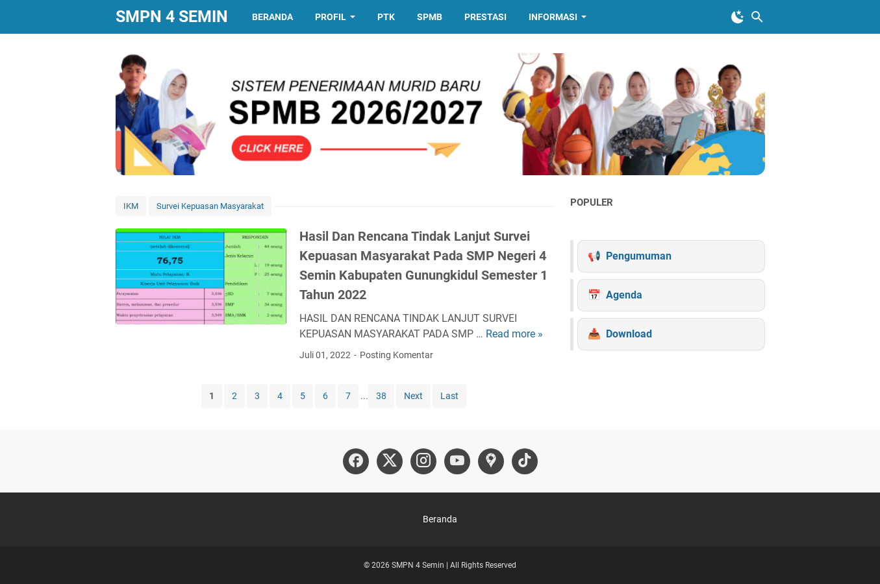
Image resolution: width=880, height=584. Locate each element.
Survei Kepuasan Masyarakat (210, 206)
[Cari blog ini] (757, 17)
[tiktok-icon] (525, 461)
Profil (330, 17)
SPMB (429, 17)
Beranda (272, 17)
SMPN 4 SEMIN (172, 16)
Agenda (624, 295)
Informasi (553, 17)
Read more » (514, 334)
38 (381, 396)
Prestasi (485, 17)
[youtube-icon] (457, 461)
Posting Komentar (396, 355)
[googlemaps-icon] (491, 461)
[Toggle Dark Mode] (738, 17)
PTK (386, 17)
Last (449, 396)
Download (629, 334)
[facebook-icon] (356, 461)
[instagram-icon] (423, 461)
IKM (130, 206)
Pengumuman (639, 256)
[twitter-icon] (390, 461)
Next (413, 396)
